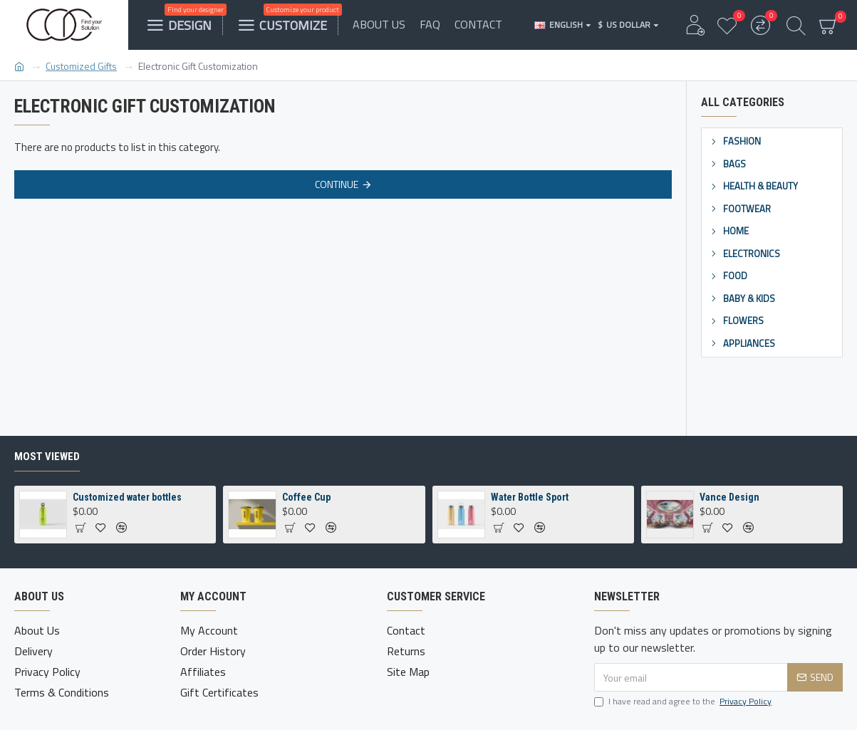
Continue (336, 184)
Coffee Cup (306, 497)
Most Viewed (47, 456)
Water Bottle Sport (529, 497)
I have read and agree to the (684, 701)
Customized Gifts (81, 65)
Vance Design (729, 497)
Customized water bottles (127, 497)
